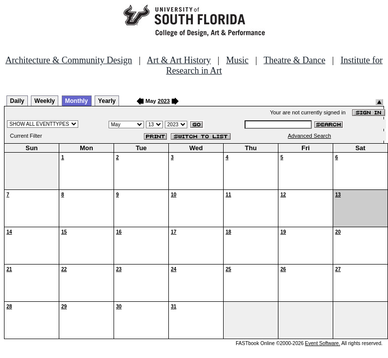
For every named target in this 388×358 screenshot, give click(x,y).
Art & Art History (179, 60)
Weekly (44, 100)
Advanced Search (309, 136)
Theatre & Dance (294, 60)
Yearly (107, 100)
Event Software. (322, 343)
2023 (164, 101)
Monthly (76, 100)
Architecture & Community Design (68, 60)
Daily (17, 100)
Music (237, 60)
